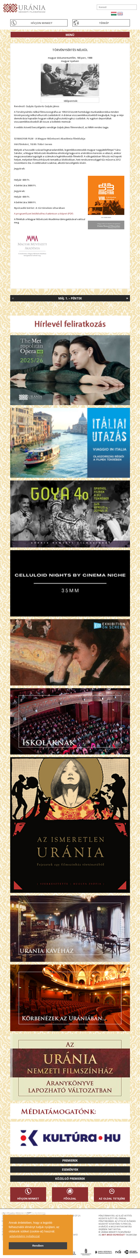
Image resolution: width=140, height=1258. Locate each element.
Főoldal (70, 1198)
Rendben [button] (38, 1245)
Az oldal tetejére (112, 1198)
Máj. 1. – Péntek (70, 298)
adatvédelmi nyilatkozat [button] (24, 1236)
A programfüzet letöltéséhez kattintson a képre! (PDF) (43, 213)
